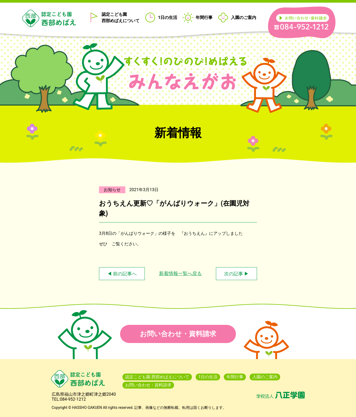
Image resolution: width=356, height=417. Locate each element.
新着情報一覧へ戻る (180, 273)
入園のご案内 (243, 17)
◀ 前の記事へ (122, 273)
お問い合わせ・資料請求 (178, 334)
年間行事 (204, 17)
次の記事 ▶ (236, 273)
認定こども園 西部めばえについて (121, 17)
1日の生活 (167, 17)
